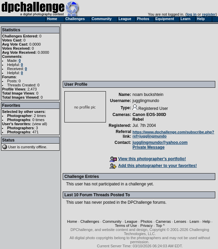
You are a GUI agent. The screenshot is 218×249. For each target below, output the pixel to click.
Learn (194, 221)
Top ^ (160, 225)
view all (40, 124)
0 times (38, 120)
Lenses (180, 221)
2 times (40, 116)
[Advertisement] (96, 52)
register (209, 14)
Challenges (89, 221)
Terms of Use (126, 225)
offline (41, 147)
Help (206, 221)
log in (192, 14)
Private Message (149, 147)
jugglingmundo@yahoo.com (160, 142)
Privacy (146, 225)
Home (72, 221)
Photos (146, 221)
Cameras (163, 221)
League (131, 221)
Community (112, 221)
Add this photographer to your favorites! (153, 165)
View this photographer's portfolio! (148, 158)
